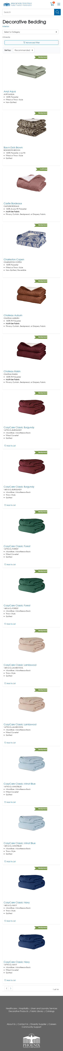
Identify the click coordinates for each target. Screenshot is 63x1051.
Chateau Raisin (12, 371)
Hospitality (24, 1008)
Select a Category (12, 32)
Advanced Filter (31, 42)
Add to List (10, 446)
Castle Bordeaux (13, 203)
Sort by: (8, 50)
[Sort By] (23, 50)
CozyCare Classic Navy (17, 902)
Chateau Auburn (13, 315)
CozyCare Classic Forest (17, 546)
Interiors (6, 26)
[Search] (57, 12)
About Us (11, 1024)
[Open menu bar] (59, 4)
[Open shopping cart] (52, 5)
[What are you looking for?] (28, 12)
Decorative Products (18, 1011)
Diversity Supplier (38, 1024)
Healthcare (11, 1008)
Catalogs (50, 1011)
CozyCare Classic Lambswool (20, 664)
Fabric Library (36, 1011)
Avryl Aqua (10, 91)
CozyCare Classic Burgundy (19, 427)
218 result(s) (6, 37)
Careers (52, 1024)
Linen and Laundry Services (44, 1008)
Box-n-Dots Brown (13, 147)
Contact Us (23, 1024)
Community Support (31, 1027)
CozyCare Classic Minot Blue (20, 783)
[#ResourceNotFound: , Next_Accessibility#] (11, 988)
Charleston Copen (14, 259)
